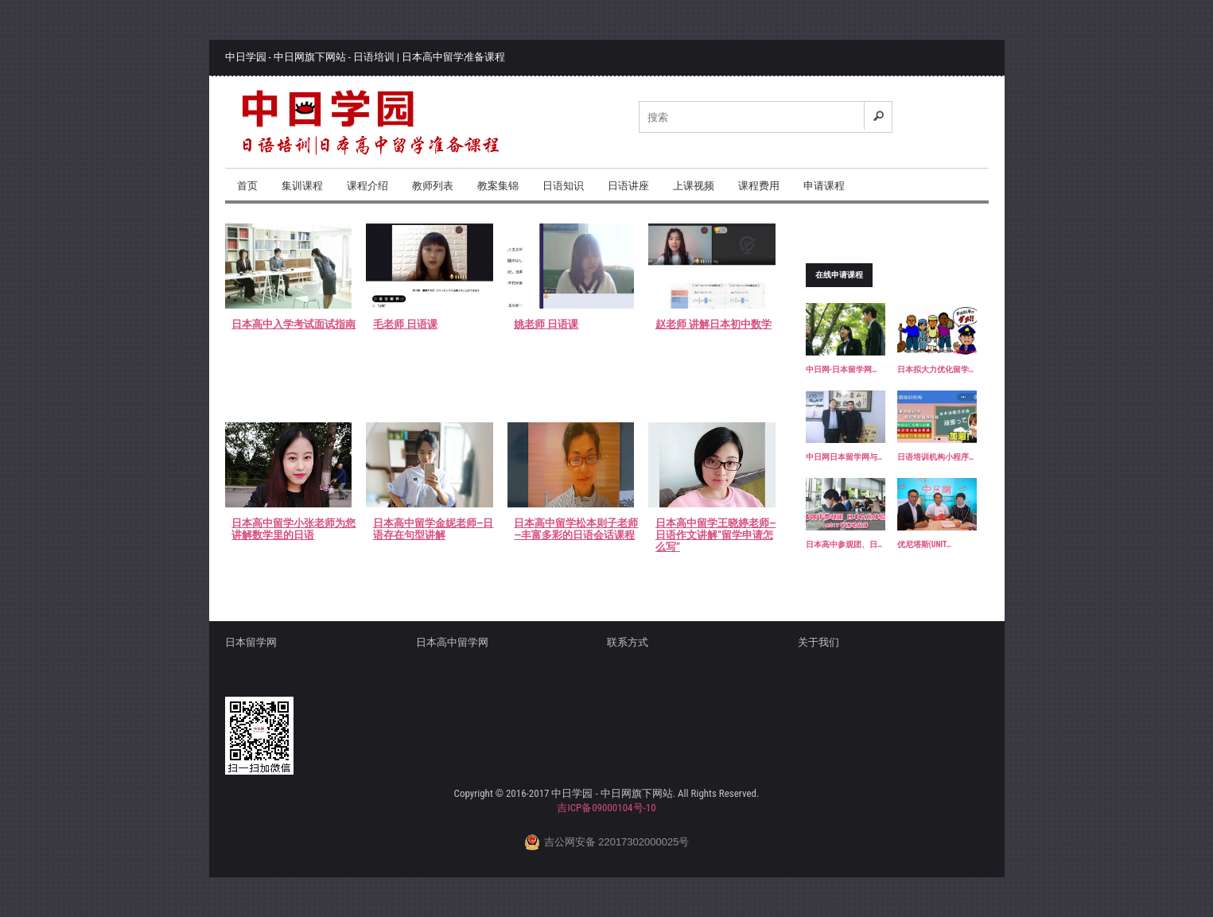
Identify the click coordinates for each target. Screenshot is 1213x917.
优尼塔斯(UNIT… (924, 544)
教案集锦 (498, 186)
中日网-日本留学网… (841, 369)
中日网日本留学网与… (844, 457)
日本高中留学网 (452, 642)
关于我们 (818, 642)
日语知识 (563, 186)
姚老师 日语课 (546, 324)
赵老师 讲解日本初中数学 (713, 324)
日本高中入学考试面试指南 (293, 324)
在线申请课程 (839, 274)
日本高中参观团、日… (844, 544)
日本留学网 (251, 642)
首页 (247, 186)
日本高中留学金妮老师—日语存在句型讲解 (433, 529)
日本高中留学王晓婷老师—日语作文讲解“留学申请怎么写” (715, 535)
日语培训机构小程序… (935, 457)
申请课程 (824, 186)
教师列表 (432, 186)
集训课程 (302, 186)
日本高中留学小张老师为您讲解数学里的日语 (293, 529)
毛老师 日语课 (405, 324)
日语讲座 (628, 186)
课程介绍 (367, 186)
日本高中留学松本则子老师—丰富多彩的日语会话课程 (576, 529)
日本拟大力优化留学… (935, 369)
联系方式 (627, 642)
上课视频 (693, 186)
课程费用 (759, 186)
